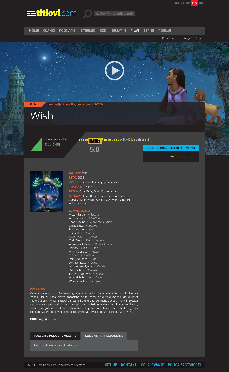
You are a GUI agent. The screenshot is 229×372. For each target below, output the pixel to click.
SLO (194, 3)
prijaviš (125, 139)
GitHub (111, 365)
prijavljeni (72, 345)
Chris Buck (89, 196)
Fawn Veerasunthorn (118, 200)
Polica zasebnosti (184, 365)
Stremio (88, 31)
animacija (54, 104)
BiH (176, 3)
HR (182, 3)
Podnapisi (67, 31)
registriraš (142, 139)
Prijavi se (168, 38)
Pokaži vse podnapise (182, 156)
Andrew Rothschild (91, 200)
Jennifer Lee (104, 196)
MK (188, 3)
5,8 (94, 149)
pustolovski (85, 104)
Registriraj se (192, 38)
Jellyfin (119, 31)
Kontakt (129, 365)
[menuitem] (35, 31)
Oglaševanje (152, 365)
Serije (148, 31)
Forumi (164, 31)
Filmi (134, 31)
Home (34, 31)
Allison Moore (78, 203)
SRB (201, 3)
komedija (69, 104)
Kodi (103, 31)
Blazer (52, 319)
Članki (49, 31)
